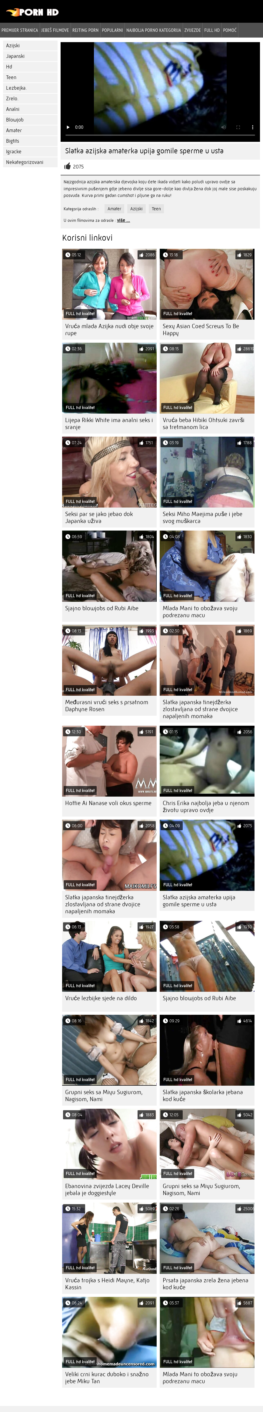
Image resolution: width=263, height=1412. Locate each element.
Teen (11, 77)
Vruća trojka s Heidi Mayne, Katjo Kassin (107, 1284)
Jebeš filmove (55, 30)
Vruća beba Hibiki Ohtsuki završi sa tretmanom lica (204, 424)
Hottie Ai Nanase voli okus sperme (108, 803)
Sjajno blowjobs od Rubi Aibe (101, 608)
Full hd (212, 30)
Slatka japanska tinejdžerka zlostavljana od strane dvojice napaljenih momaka (200, 709)
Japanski (15, 56)
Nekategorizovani (24, 162)
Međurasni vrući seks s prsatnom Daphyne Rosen (106, 706)
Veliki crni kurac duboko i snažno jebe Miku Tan (107, 1378)
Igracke (14, 152)
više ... (123, 220)
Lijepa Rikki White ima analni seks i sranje (109, 424)
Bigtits (12, 141)
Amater (14, 130)
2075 (78, 167)
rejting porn (85, 30)
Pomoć (230, 30)
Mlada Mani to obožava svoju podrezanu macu (200, 612)
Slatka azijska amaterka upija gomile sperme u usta (199, 901)
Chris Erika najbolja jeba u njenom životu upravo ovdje (206, 807)
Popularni (112, 30)
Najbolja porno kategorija (153, 30)
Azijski (13, 45)
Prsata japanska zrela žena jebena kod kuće (205, 1284)
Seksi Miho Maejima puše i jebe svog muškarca (202, 518)
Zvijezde (193, 30)
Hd (9, 67)
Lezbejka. (16, 88)
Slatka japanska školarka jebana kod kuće (203, 1096)
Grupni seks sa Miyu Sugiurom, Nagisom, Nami (104, 1096)
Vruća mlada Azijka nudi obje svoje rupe (109, 330)
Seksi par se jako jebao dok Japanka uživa (99, 518)
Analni (12, 109)
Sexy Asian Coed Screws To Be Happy (201, 330)
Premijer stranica (20, 30)
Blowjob (15, 120)
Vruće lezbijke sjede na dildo (101, 998)
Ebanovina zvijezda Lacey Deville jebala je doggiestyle (107, 1190)
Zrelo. (12, 99)
